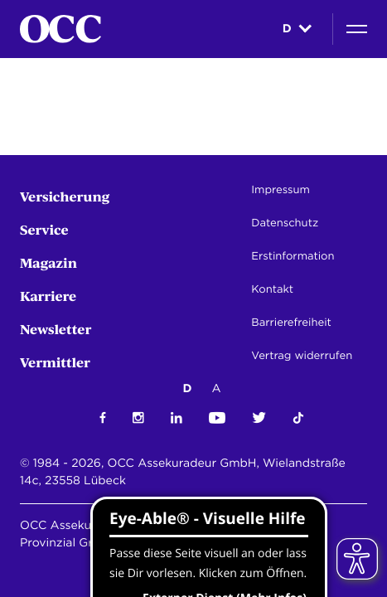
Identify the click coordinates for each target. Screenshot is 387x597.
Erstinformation (292, 256)
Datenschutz (284, 223)
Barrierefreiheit (291, 323)
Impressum (280, 190)
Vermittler (55, 361)
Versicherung (65, 196)
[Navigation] (356, 29)
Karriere (48, 295)
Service (44, 229)
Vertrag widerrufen (301, 356)
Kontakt (272, 290)
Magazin (48, 262)
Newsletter (55, 328)
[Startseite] (60, 29)
